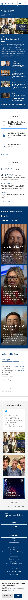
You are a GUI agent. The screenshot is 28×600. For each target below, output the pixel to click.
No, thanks (7, 596)
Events (14, 540)
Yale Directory (14, 561)
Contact (14, 526)
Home (2, 15)
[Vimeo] (19, 507)
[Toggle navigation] (25, 3)
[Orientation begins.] (14, 146)
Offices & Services (14, 548)
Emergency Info (14, 559)
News (14, 538)
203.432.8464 (6, 359)
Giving (14, 522)
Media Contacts (14, 542)
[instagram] (8, 507)
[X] (5, 507)
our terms (11, 590)
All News (4, 104)
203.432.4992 (14, 574)
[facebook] (15, 507)
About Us (14, 531)
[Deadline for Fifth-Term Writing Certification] (14, 124)
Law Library (14, 550)
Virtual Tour (14, 535)
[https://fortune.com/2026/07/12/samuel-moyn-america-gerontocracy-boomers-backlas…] (14, 195)
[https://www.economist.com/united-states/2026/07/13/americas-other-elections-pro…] (14, 169)
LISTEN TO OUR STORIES (9, 221)
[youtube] (23, 507)
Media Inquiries (19, 366)
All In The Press (17, 104)
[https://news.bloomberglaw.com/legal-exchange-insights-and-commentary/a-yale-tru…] (14, 176)
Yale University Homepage (14, 563)
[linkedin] (12, 507)
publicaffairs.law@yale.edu (10, 361)
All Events (4, 155)
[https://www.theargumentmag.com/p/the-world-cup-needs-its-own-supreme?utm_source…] (14, 186)
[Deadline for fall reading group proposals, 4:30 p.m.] (14, 136)
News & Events (8, 15)
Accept (18, 596)
